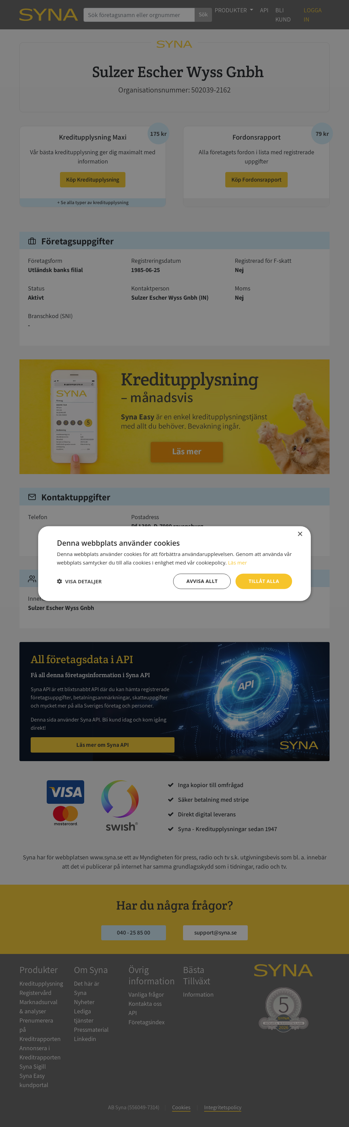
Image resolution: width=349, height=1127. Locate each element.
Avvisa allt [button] (201, 581)
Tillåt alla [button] (263, 581)
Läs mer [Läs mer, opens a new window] (237, 562)
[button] (79, 581)
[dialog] (174, 563)
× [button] (299, 534)
